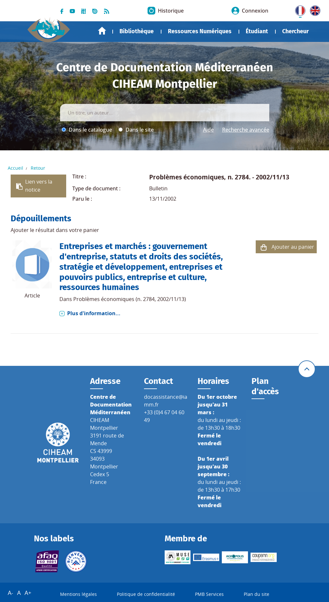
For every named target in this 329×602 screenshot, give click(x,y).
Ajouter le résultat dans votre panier (55, 230)
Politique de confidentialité (146, 594)
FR (298, 9)
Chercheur (295, 31)
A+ (28, 593)
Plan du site (256, 594)
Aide (208, 129)
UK (313, 9)
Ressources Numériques (199, 31)
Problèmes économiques (186, 177)
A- (10, 593)
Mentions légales (78, 594)
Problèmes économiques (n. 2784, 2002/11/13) (129, 299)
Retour (38, 168)
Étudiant (257, 31)
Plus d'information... (93, 313)
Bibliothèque (136, 31)
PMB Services (209, 594)
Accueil (102, 31)
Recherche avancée (245, 129)
